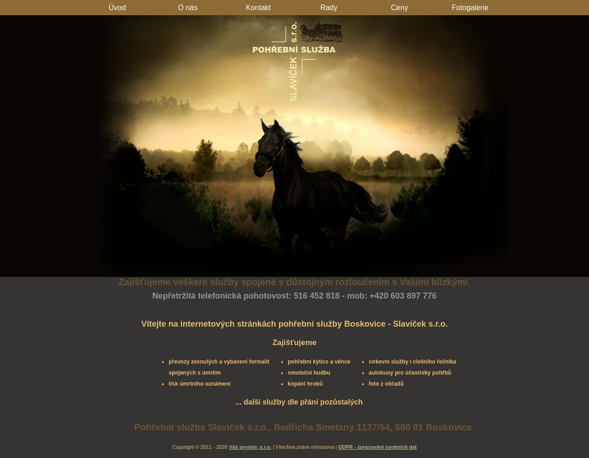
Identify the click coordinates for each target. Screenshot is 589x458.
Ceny (399, 8)
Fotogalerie (470, 8)
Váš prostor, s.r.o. (250, 447)
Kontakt (258, 8)
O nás (188, 8)
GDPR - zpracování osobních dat (377, 447)
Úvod (117, 8)
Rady (328, 8)
